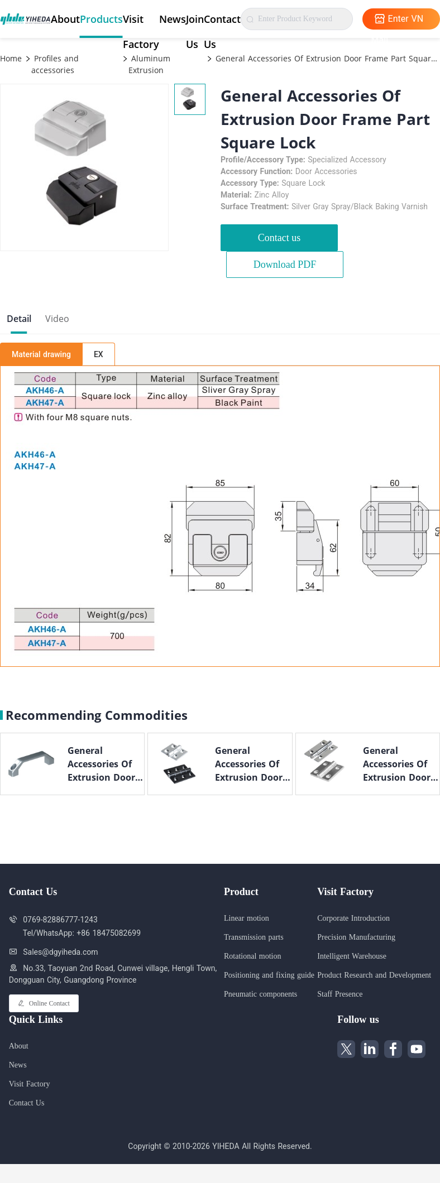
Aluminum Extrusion (149, 64)
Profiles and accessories (55, 64)
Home (11, 58)
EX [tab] (98, 354)
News (172, 19)
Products (101, 19)
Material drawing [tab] (41, 354)
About (65, 19)
